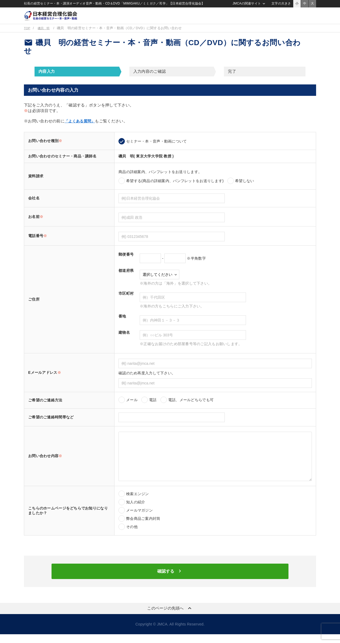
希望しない (244, 188)
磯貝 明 (45, 35)
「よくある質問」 (81, 128)
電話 (153, 407)
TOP (27, 35)
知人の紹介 (135, 509)
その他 (132, 533)
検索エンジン (137, 501)
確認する (170, 579)
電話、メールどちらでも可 (191, 407)
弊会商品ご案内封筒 (143, 525)
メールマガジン (139, 517)
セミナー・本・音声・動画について (156, 148)
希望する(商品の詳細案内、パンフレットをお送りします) (175, 188)
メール (132, 407)
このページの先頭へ (170, 617)
